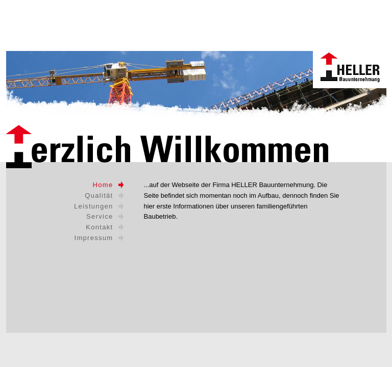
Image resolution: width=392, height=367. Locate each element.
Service (99, 216)
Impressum (94, 238)
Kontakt (99, 227)
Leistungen (93, 206)
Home (103, 185)
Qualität (99, 195)
